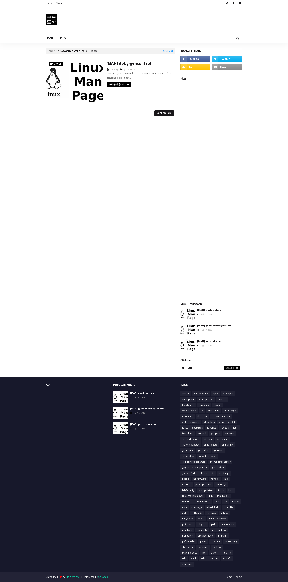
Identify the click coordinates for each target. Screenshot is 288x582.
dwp (221, 422)
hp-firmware (199, 478)
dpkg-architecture (221, 416)
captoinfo (204, 405)
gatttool (202, 433)
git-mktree (187, 450)
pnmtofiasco (227, 524)
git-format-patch (190, 444)
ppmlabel (187, 530)
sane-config (231, 541)
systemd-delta (189, 552)
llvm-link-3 (187, 501)
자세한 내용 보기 (117, 84)
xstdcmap (187, 564)
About (59, 3)
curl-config (213, 410)
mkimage (212, 513)
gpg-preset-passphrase (194, 467)
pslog (203, 541)
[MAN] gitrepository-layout (214, 325)
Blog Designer (73, 577)
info (226, 478)
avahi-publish (206, 399)
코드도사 (113, 69)
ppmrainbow (219, 530)
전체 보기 (168, 51)
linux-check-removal (192, 495)
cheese (217, 405)
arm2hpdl (228, 393)
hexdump (224, 473)
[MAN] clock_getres (209, 310)
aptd (215, 393)
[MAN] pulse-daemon (210, 341)
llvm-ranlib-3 (203, 501)
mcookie (228, 507)
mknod (224, 513)
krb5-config (188, 490)
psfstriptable (189, 541)
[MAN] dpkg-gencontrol (129, 63)
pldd (213, 524)
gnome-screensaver (220, 461)
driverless (209, 422)
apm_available (200, 393)
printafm (222, 535)
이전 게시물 (163, 113)
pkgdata (202, 524)
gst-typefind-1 (189, 473)
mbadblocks (212, 507)
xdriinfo (227, 558)
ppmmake (202, 530)
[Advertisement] (211, 189)
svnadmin (203, 547)
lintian (221, 490)
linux (212, 368)
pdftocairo (187, 524)
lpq (226, 501)
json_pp (199, 484)
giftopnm (215, 433)
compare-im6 (189, 410)
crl (202, 410)
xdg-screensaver (209, 558)
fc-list (185, 427)
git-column (222, 439)
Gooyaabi (103, 577)
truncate (215, 552)
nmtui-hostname (217, 518)
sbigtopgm (188, 547)
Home (49, 3)
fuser (236, 427)
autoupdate (188, 399)
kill (209, 484)
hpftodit (215, 478)
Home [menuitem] (49, 38)
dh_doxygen (230, 410)
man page (196, 507)
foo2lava (211, 427)
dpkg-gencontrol (191, 422)
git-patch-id (203, 450)
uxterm (228, 552)
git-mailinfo (228, 444)
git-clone (208, 439)
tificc (204, 552)
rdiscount (216, 541)
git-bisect (229, 433)
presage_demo (206, 535)
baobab (222, 399)
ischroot (186, 484)
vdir (184, 558)
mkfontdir (197, 513)
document (187, 416)
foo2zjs (225, 427)
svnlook (217, 547)
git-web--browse (207, 456)
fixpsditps (197, 427)
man (184, 507)
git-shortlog (188, 456)
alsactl (185, 393)
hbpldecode (207, 473)
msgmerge (187, 518)
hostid (185, 478)
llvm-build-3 (223, 495)
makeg (235, 501)
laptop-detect (206, 490)
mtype (201, 518)
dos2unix (202, 416)
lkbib (210, 495)
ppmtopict (187, 535)
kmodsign (221, 484)
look (217, 501)
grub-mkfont (217, 467)
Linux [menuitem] (62, 38)
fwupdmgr (187, 433)
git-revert (219, 450)
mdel (185, 513)
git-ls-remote (210, 444)
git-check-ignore (190, 439)
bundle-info (188, 405)
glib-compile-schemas (193, 461)
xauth (194, 558)
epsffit (231, 422)
